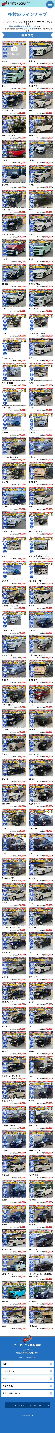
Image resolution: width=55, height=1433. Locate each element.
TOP (5, 1363)
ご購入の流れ (8, 1386)
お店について (8, 1378)
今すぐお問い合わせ (11, 1393)
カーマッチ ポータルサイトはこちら (27, 1405)
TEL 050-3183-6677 (27, 1357)
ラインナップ (8, 1371)
